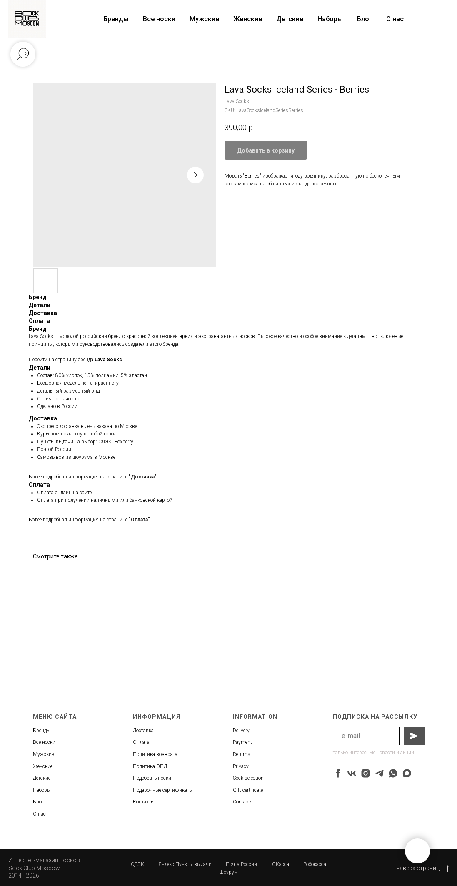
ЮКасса (280, 864)
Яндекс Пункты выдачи (185, 864)
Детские (289, 19)
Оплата (141, 742)
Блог (364, 19)
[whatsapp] (393, 773)
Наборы (330, 19)
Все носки (159, 19)
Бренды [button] (116, 19)
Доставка (143, 730)
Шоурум (228, 872)
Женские (247, 19)
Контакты (144, 802)
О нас (395, 19)
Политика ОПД (150, 766)
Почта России (241, 864)
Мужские (204, 19)
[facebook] (338, 773)
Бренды (41, 730)
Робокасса (314, 864)
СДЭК (137, 864)
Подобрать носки (152, 778)
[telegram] (379, 773)
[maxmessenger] (407, 773)
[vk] (352, 773)
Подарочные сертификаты (163, 790)
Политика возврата (155, 754)
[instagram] (365, 773)
